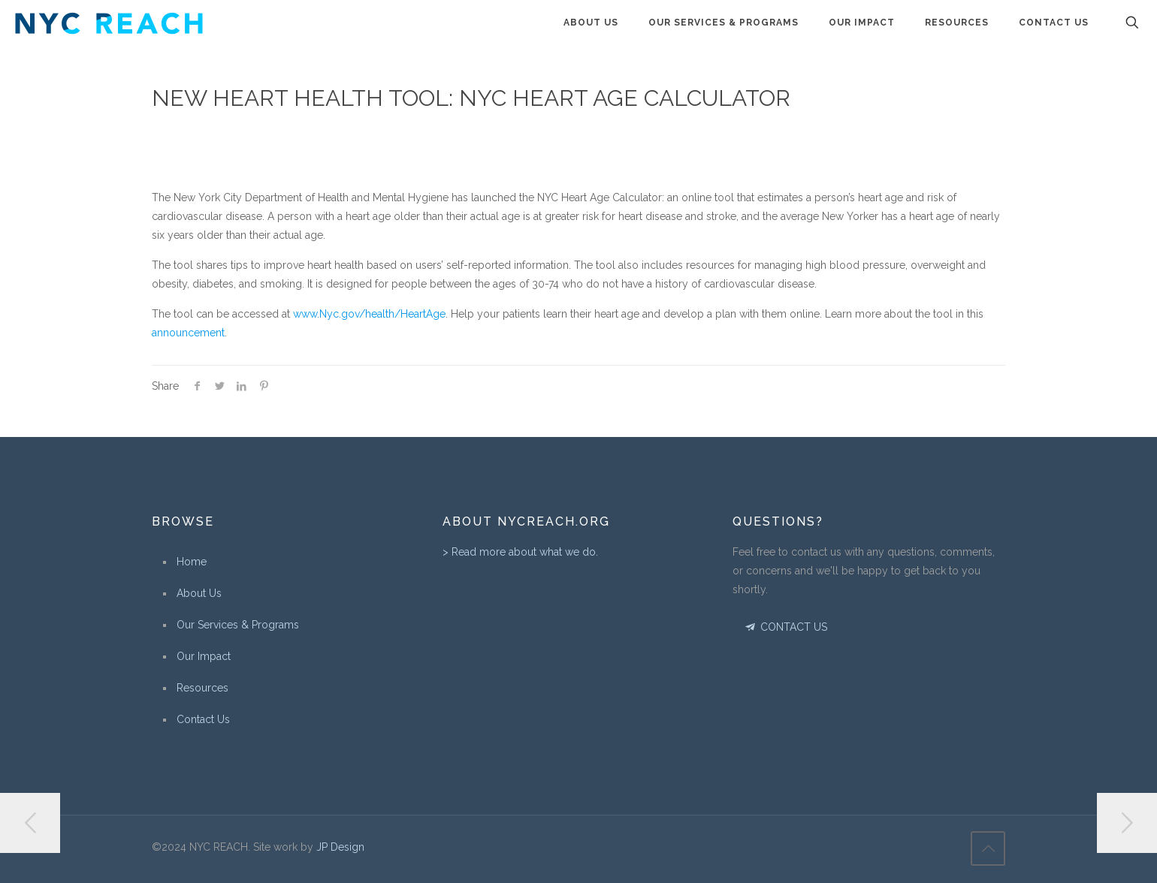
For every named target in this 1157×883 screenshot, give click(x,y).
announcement (188, 333)
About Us (199, 593)
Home (192, 562)
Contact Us (203, 719)
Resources (202, 688)
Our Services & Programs (238, 625)
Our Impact (204, 656)
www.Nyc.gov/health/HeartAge (369, 314)
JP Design (340, 847)
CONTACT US (784, 627)
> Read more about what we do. (520, 552)
